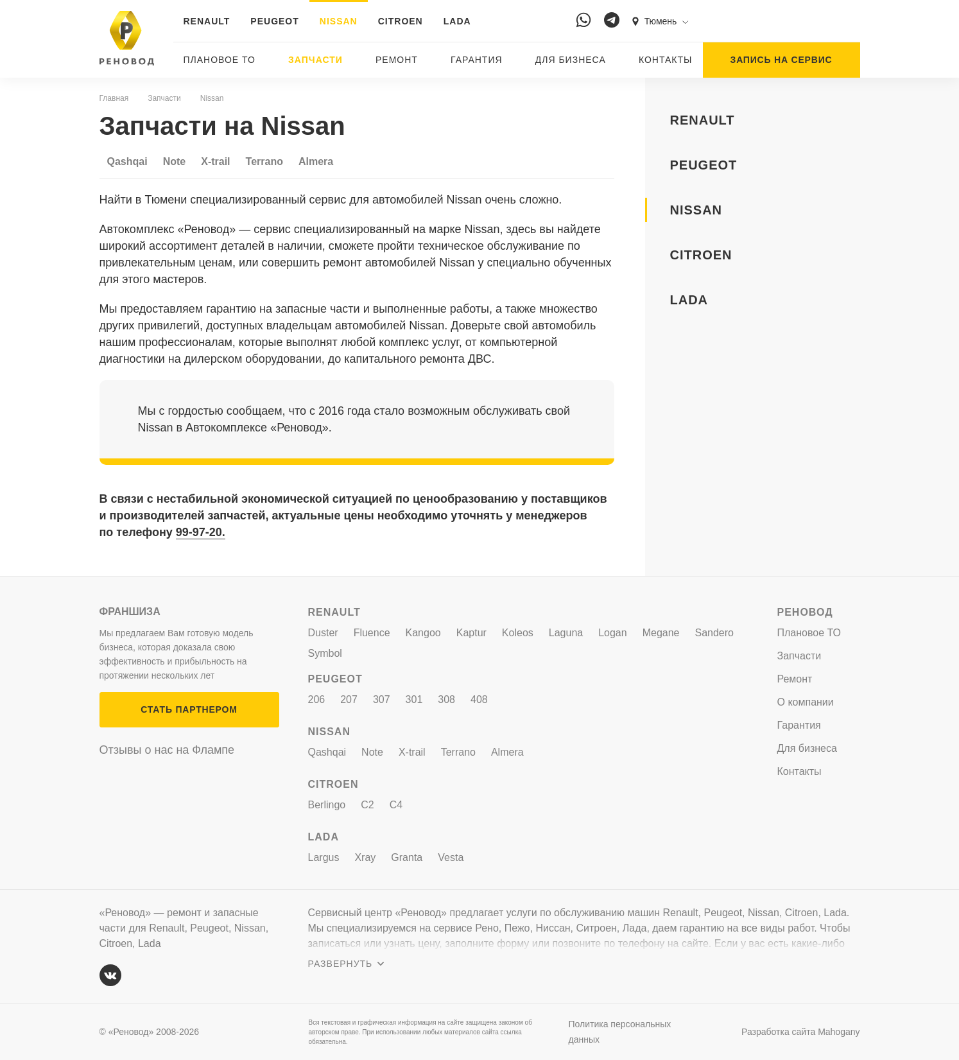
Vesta (450, 857)
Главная (114, 98)
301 (414, 699)
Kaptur (471, 632)
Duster (323, 632)
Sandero (714, 632)
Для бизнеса (570, 60)
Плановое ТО (219, 60)
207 (349, 699)
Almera (315, 161)
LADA (457, 21)
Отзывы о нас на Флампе (167, 749)
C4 (396, 804)
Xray (365, 857)
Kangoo (423, 632)
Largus (324, 857)
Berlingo (327, 804)
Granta (406, 857)
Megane (661, 632)
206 (316, 699)
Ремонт (397, 60)
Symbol (325, 653)
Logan (612, 632)
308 (446, 699)
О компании (805, 702)
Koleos (517, 632)
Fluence (372, 632)
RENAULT (207, 21)
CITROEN (400, 21)
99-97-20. (200, 532)
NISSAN (339, 21)
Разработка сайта (800, 1032)
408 (479, 699)
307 (381, 699)
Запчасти (315, 60)
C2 (367, 804)
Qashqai (127, 161)
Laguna (566, 632)
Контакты (666, 60)
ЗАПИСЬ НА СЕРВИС (781, 60)
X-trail (215, 161)
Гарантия (477, 60)
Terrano (264, 161)
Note (174, 161)
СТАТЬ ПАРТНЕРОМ (189, 709)
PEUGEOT (274, 21)
